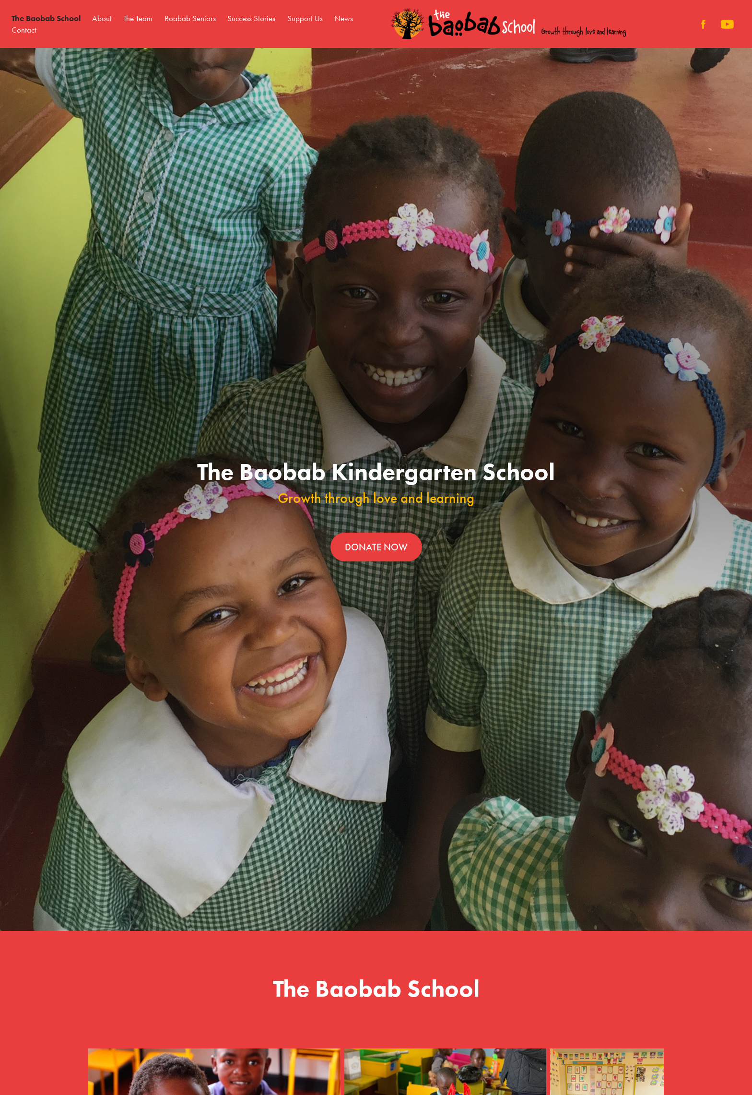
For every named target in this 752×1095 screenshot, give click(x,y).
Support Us (305, 18)
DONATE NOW (376, 547)
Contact (24, 30)
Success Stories (251, 18)
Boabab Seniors (190, 18)
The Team (138, 18)
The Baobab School (46, 18)
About (102, 18)
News (343, 18)
